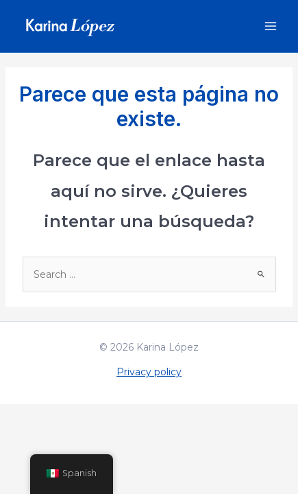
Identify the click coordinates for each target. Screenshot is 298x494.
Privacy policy (149, 372)
